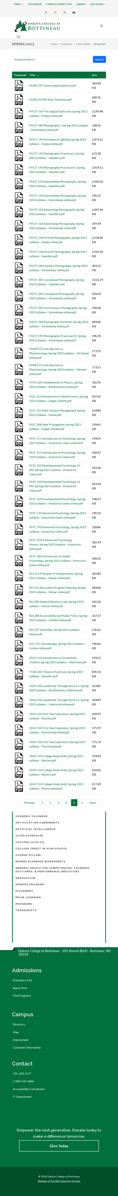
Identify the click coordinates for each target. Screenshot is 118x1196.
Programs (23, 904)
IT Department (22, 1096)
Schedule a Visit (22, 980)
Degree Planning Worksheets (40, 861)
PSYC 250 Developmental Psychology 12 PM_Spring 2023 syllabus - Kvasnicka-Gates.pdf (54, 486)
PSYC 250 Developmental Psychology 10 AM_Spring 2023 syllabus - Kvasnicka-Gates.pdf (54, 470)
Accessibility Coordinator (29, 1089)
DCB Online (35, 4)
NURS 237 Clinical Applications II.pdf (52, 85)
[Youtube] (74, 13)
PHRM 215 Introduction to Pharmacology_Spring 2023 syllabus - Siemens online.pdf (58, 369)
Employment (21, 1039)
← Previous (28, 802)
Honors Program (29, 884)
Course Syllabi (83, 44)
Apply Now (20, 987)
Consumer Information (27, 1047)
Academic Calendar (31, 816)
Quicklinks (98, 4)
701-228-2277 (22, 1073)
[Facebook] (46, 13)
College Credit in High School (41, 848)
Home (54, 44)
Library (80, 4)
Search (99, 59)
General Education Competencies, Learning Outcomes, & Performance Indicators (52, 870)
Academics (66, 44)
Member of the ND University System (59, 1181)
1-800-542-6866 (23, 1081)
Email (19, 4)
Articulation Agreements (37, 822)
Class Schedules (29, 835)
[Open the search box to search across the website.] (18, 37)
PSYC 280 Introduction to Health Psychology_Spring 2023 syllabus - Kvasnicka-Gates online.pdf (58, 560)
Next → (94, 802)
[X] (55, 13)
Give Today (59, 1146)
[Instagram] (64, 13)
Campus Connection (59, 4)
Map (16, 1032)
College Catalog (29, 842)
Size (94, 75)
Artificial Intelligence (35, 829)
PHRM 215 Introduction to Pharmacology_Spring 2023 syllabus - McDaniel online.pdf (59, 353)
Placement (24, 891)
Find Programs (22, 995)
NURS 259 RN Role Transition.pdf (50, 99)
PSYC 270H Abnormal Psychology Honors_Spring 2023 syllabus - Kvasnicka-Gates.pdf (55, 544)
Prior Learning (28, 897)
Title (32, 75)
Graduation (25, 878)
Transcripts (26, 910)
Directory (19, 1024)
